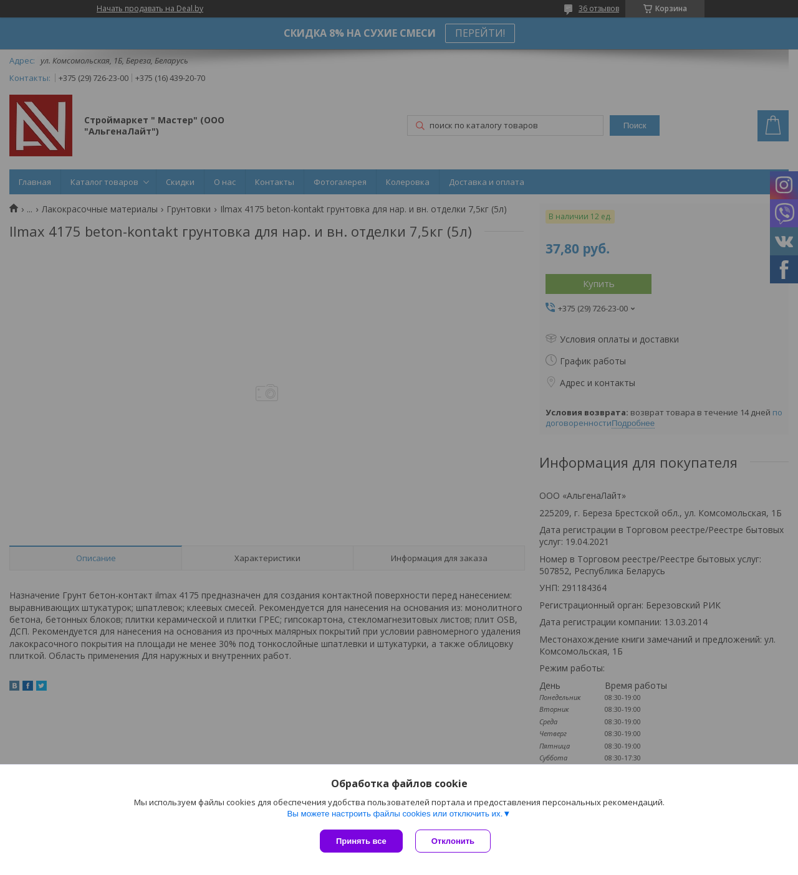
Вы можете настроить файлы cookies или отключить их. (394, 813)
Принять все (361, 841)
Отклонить (452, 841)
